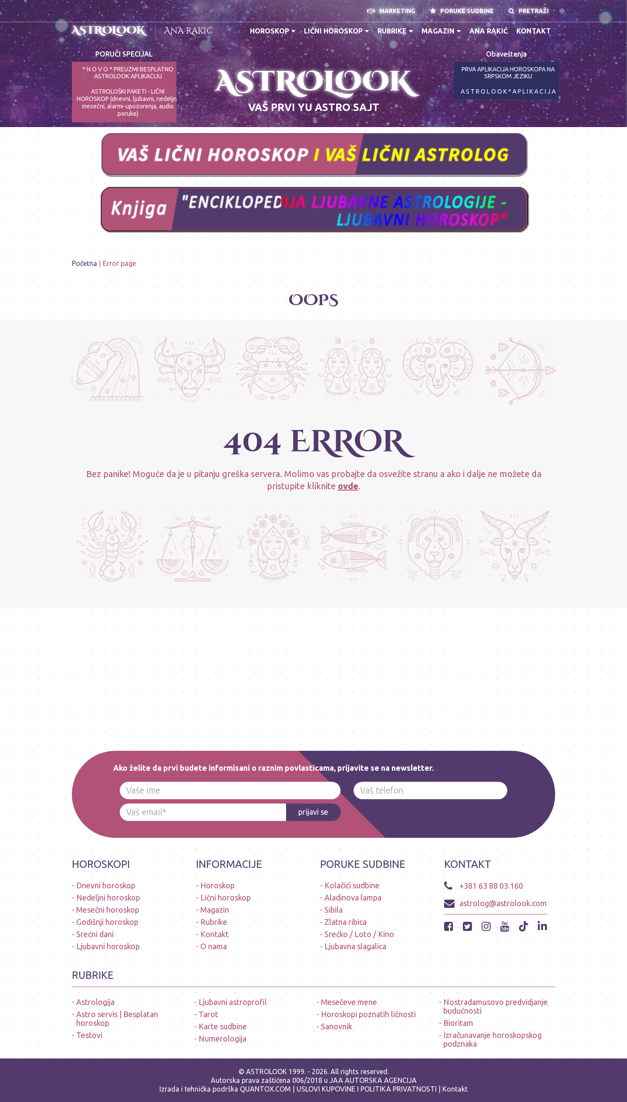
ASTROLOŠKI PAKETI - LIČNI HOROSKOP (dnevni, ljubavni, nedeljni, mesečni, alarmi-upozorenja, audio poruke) (128, 102)
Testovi (89, 1035)
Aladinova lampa (352, 897)
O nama (213, 946)
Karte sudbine (223, 1026)
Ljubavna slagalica (355, 946)
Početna (84, 263)
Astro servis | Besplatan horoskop (117, 1018)
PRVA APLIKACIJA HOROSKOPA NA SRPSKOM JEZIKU (508, 73)
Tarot (208, 1014)
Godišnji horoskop (107, 921)
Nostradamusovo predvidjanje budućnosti (495, 1006)
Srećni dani (95, 934)
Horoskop (272, 31)
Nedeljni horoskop (108, 897)
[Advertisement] (261, 669)
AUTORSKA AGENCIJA (381, 1080)
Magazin (441, 31)
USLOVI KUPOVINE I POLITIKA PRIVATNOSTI (367, 1089)
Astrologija (95, 1002)
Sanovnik (336, 1026)
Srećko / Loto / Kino (359, 934)
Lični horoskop (336, 31)
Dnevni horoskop (105, 885)
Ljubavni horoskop (108, 946)
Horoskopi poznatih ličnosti (368, 1014)
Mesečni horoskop (107, 909)
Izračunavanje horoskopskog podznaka (492, 1039)
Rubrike (395, 31)
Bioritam (458, 1022)
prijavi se (313, 811)
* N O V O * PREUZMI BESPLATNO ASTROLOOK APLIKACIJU (127, 73)
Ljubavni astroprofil (233, 1002)
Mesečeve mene (349, 1002)
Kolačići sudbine (352, 885)
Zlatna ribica (345, 921)
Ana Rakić (188, 30)
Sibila (333, 909)
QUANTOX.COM (265, 1089)
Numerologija (222, 1038)
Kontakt (533, 31)
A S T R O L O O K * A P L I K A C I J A (508, 91)
